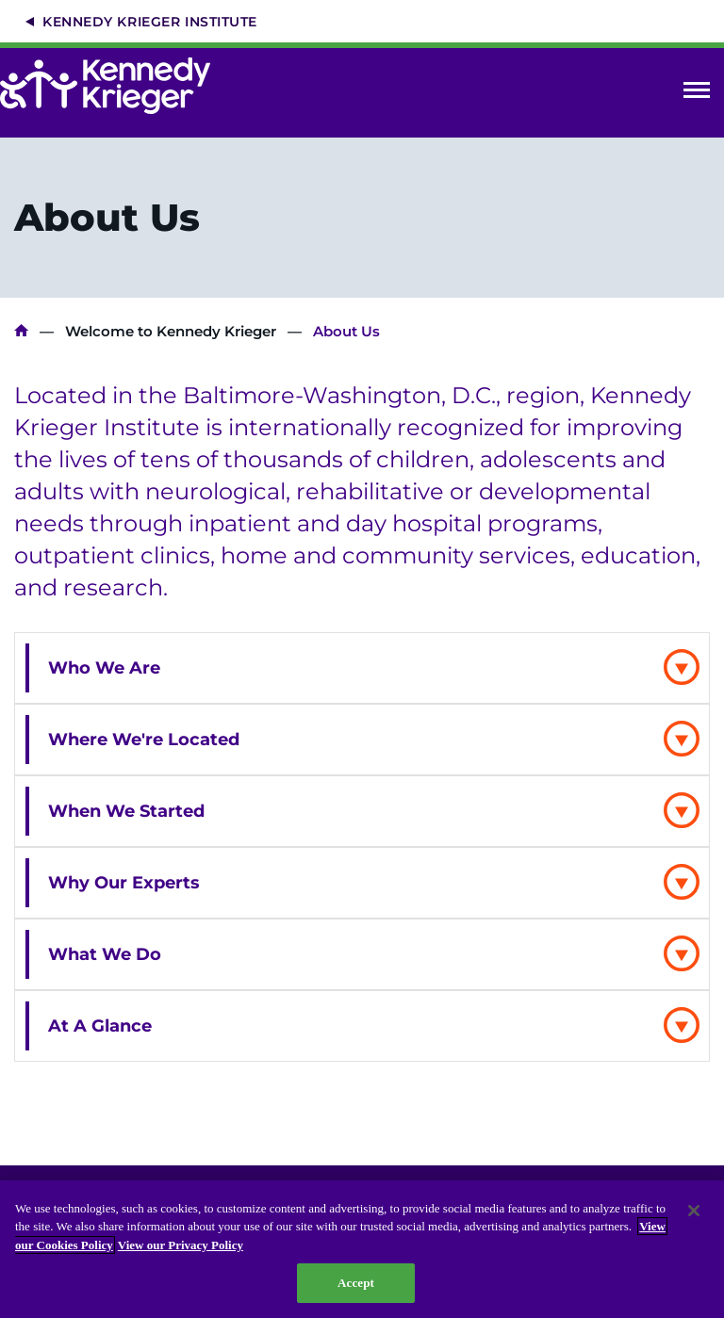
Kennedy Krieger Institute (149, 21)
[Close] (694, 1210)
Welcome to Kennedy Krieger (170, 331)
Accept (355, 1283)
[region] (362, 1249)
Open (696, 94)
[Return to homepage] (114, 85)
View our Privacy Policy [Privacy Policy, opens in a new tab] (180, 1245)
